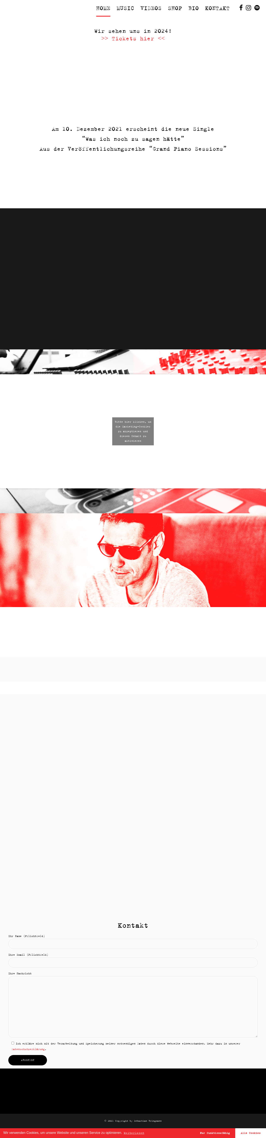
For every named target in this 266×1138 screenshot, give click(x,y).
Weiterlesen (134, 1133)
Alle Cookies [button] (251, 1133)
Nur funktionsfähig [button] (215, 1133)
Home (103, 8)
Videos (151, 8)
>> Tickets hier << (133, 38)
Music (125, 8)
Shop (175, 8)
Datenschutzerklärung (28, 1049)
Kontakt (217, 8)
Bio (193, 8)
